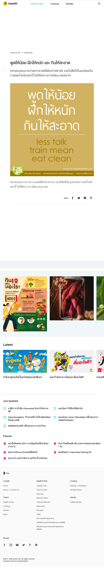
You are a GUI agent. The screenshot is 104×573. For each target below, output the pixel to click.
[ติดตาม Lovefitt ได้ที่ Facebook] (5, 545)
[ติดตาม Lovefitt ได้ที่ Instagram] (11, 545)
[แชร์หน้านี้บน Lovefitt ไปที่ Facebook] (73, 198)
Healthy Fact (42, 485)
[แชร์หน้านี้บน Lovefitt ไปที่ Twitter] (79, 198)
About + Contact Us (11, 489)
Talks (39, 514)
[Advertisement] (52, 28)
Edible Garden (76, 502)
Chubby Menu (76, 489)
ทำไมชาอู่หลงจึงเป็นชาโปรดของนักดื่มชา (22, 377)
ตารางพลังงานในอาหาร (45, 518)
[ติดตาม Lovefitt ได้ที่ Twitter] (24, 545)
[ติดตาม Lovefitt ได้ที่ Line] (36, 545)
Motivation (29, 52)
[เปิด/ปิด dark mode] (6, 473)
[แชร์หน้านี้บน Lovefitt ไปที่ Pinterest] (91, 198)
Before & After (42, 498)
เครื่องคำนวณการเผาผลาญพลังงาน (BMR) (50, 528)
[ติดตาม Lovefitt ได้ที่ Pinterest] (30, 545)
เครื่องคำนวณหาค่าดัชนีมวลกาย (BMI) (51, 522)
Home (5, 485)
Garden (66, 4)
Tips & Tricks (42, 489)
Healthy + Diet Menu (78, 485)
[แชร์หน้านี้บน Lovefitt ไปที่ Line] (85, 198)
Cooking (55, 4)
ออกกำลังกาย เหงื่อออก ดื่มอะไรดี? (67, 377)
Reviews (40, 510)
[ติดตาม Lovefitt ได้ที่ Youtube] (17, 545)
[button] (98, 3)
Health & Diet (40, 4)
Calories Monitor (43, 502)
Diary (5, 514)
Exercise (40, 493)
